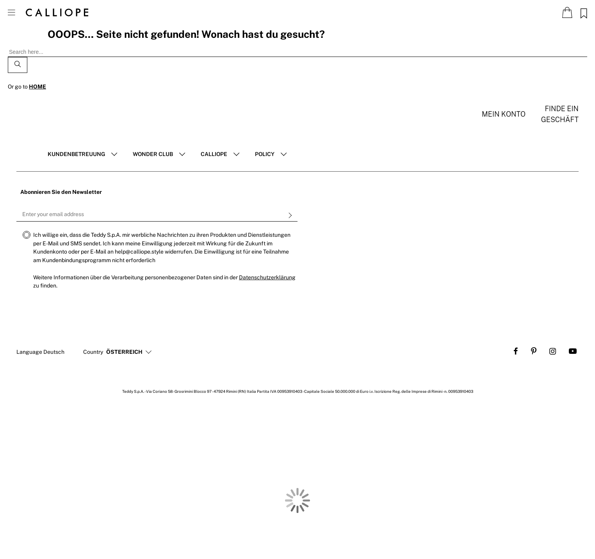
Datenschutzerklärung (267, 277)
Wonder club (153, 154)
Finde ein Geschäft (560, 114)
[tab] (82, 154)
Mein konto (504, 114)
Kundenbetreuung (76, 154)
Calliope (214, 154)
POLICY (264, 154)
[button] (124, 352)
